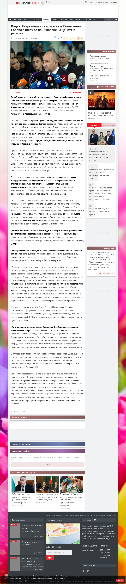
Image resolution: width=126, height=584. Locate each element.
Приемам (120, 581)
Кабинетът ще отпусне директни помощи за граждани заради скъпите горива (22, 498)
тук (12, 459)
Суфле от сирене (53, 547)
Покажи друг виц (106, 274)
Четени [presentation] (94, 125)
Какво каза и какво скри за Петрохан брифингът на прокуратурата (47, 497)
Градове (87, 19)
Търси (49, 558)
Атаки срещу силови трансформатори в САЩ (99, 57)
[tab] (94, 126)
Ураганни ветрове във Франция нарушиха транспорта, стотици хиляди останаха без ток (101, 67)
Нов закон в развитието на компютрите (101, 77)
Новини (46, 19)
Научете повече (59, 578)
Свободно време (66, 19)
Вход (47, 464)
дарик (23, 411)
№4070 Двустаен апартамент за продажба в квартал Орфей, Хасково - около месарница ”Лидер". (32, 564)
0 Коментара (76, 92)
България (16, 92)
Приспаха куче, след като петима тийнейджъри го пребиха (99, 212)
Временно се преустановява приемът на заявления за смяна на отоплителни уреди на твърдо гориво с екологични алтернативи (101, 193)
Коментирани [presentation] (109, 125)
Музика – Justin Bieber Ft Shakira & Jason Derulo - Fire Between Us (100, 116)
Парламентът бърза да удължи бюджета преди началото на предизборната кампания (71, 499)
